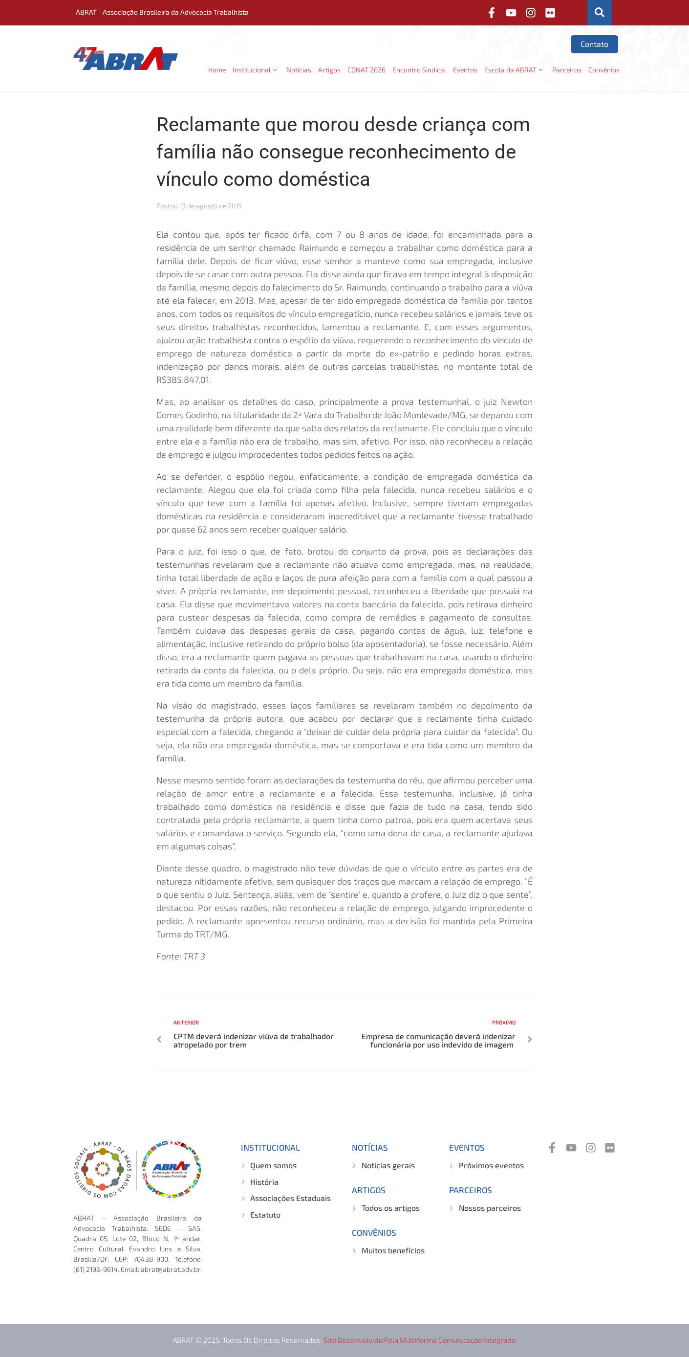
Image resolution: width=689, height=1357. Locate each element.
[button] (256, 69)
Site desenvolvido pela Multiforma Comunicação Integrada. (420, 1339)
